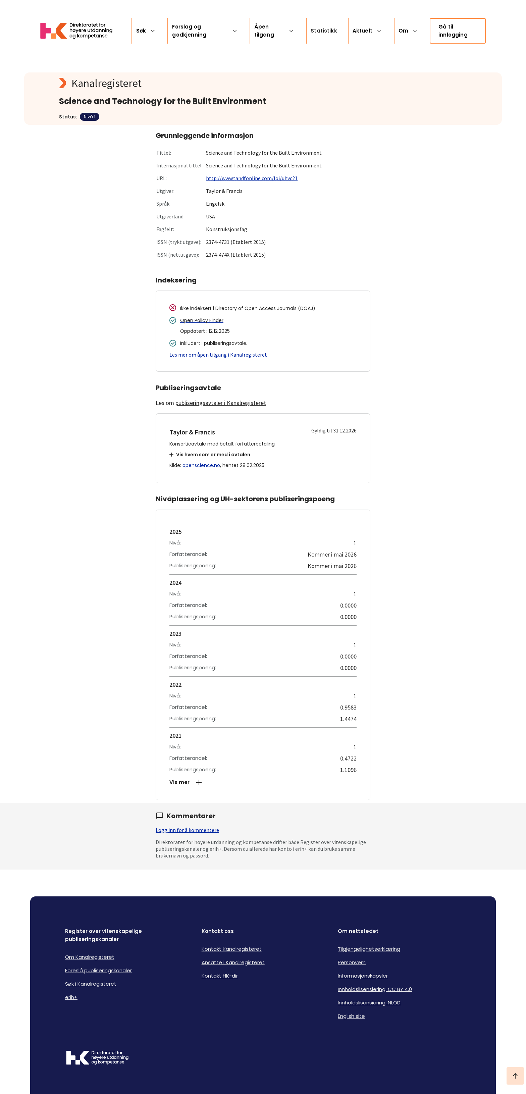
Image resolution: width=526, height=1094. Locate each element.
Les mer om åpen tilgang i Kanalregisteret (218, 354)
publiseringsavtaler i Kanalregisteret (220, 403)
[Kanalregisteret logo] (193, 83)
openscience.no (201, 465)
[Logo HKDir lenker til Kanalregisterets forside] (80, 31)
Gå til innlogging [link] (453, 30)
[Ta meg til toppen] (515, 1076)
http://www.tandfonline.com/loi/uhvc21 (252, 178)
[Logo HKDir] (97, 1058)
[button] (263, 782)
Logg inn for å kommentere (187, 830)
